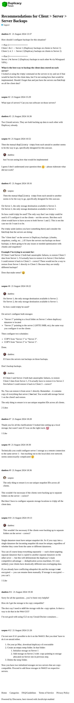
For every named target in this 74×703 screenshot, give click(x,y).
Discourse (16, 699)
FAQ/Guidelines (29, 693)
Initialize (17, 650)
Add (15, 654)
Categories (14, 693)
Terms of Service (46, 693)
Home (4, 693)
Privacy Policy (62, 693)
